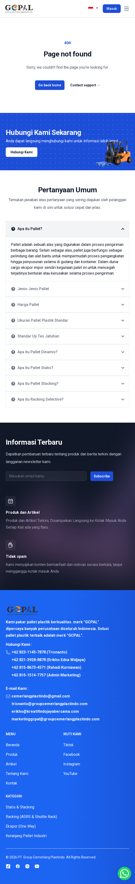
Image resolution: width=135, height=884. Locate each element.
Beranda (12, 745)
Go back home (49, 85)
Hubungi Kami (22, 152)
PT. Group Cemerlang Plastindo (41, 857)
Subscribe (102, 476)
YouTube (70, 773)
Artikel (11, 764)
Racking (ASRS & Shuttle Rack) (31, 816)
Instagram (71, 764)
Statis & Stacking (20, 807)
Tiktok (68, 745)
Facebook (71, 754)
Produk (12, 754)
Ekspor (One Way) (21, 826)
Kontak (11, 783)
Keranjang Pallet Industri (26, 836)
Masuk (111, 9)
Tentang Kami (17, 773)
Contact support (85, 85)
